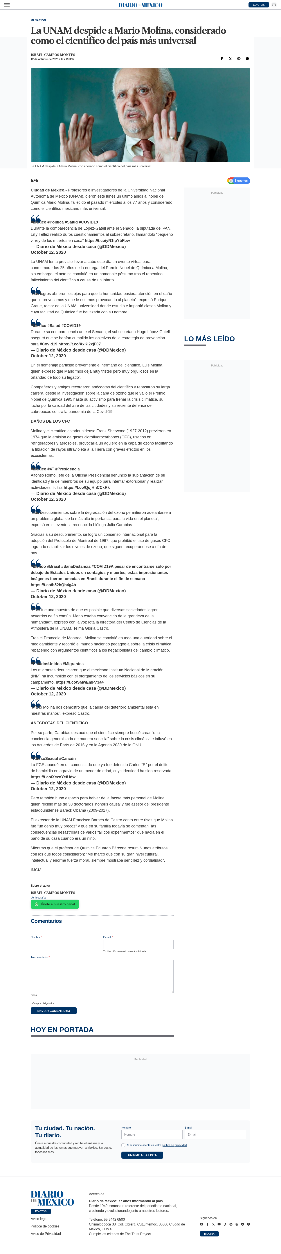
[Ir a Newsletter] (274, 4)
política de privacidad (174, 1145)
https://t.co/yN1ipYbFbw (107, 240)
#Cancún (67, 758)
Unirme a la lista (142, 1155)
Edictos (41, 1211)
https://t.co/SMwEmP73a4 (80, 682)
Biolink (209, 1233)
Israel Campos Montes (53, 55)
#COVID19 (88, 222)
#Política (55, 222)
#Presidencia (67, 469)
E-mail (108, 937)
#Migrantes (73, 664)
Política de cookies (45, 1226)
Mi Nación (38, 20)
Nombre (36, 937)
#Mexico (38, 222)
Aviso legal (39, 1219)
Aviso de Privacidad (46, 1234)
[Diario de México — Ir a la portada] (140, 4)
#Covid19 (48, 344)
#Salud (71, 222)
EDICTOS (259, 4)
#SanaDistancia (75, 566)
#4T (50, 469)
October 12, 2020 (48, 252)
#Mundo (38, 566)
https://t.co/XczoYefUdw (53, 777)
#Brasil (53, 566)
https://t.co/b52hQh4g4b (53, 585)
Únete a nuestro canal (55, 904)
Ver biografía (38, 897)
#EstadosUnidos (46, 664)
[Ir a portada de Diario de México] (52, 1198)
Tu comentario (40, 957)
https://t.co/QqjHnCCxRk (87, 487)
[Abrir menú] (7, 4)
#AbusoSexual (44, 758)
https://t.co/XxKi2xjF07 (79, 344)
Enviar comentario (53, 1011)
